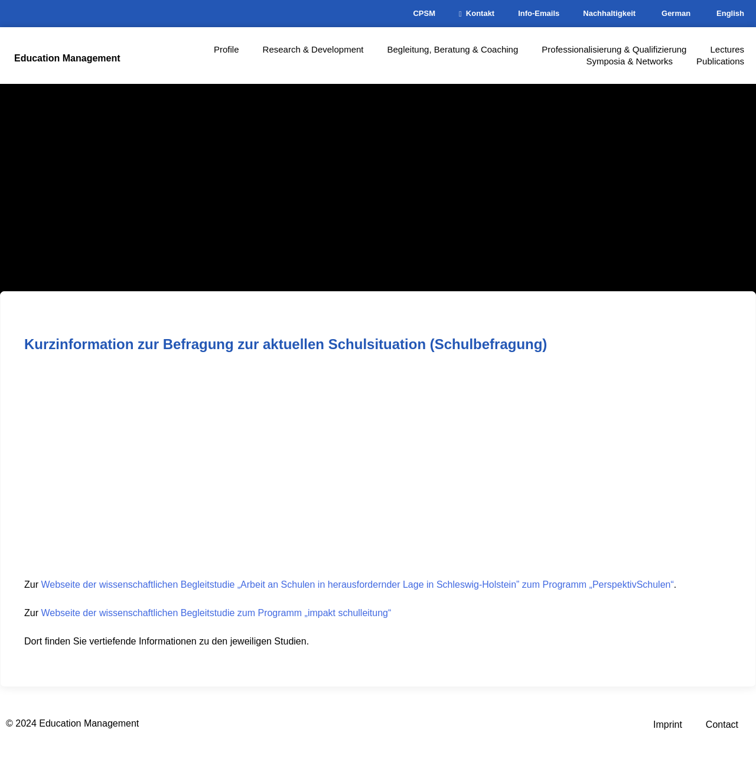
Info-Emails (538, 13)
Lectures (727, 49)
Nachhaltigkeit (609, 13)
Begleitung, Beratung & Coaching (452, 49)
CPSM (424, 13)
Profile (226, 49)
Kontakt (476, 13)
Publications (720, 61)
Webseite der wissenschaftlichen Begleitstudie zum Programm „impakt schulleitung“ (216, 613)
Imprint (667, 725)
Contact (722, 725)
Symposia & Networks (629, 61)
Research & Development (313, 49)
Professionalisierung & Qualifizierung (614, 49)
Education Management (67, 58)
